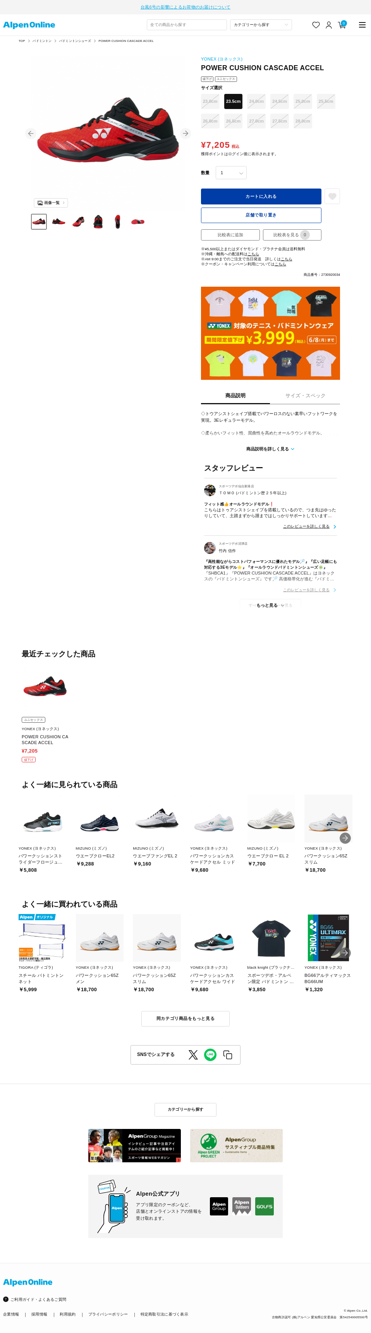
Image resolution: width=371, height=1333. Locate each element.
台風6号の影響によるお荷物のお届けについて (185, 5)
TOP (22, 39)
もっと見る (267, 603)
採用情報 (39, 1312)
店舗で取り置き (261, 213)
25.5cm (326, 99)
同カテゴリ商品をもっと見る (185, 1016)
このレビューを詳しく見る (306, 524)
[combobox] (187, 22)
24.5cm (279, 99)
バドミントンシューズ (75, 39)
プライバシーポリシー (108, 1312)
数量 (205, 170)
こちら (253, 251)
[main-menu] (362, 22)
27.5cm (279, 119)
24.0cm (256, 99)
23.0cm (210, 99)
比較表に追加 (230, 232)
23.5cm (233, 99)
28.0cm (302, 119)
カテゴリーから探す (186, 1107)
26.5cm (233, 119)
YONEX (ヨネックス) (222, 57)
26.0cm (210, 119)
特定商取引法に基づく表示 (164, 1312)
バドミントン (42, 39)
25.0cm (302, 99)
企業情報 (11, 1312)
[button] (30, 131)
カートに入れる (261, 194)
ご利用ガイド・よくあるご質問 (38, 1297)
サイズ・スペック (305, 393)
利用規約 (68, 1312)
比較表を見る (291, 233)
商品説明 (235, 393)
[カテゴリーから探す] (261, 22)
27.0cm (256, 119)
